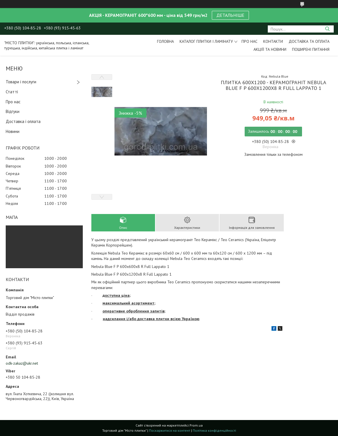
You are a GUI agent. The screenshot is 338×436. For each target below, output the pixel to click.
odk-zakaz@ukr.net (22, 363)
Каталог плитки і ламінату (206, 41)
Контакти (273, 41)
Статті (12, 91)
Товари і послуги (21, 81)
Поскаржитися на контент (169, 430)
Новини (12, 131)
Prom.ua (196, 425)
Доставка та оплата (309, 41)
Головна (165, 41)
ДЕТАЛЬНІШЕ (230, 15)
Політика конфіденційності (214, 430)
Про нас (249, 41)
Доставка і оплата (23, 121)
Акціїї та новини (270, 49)
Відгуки (12, 111)
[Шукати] (327, 29)
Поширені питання (310, 49)
